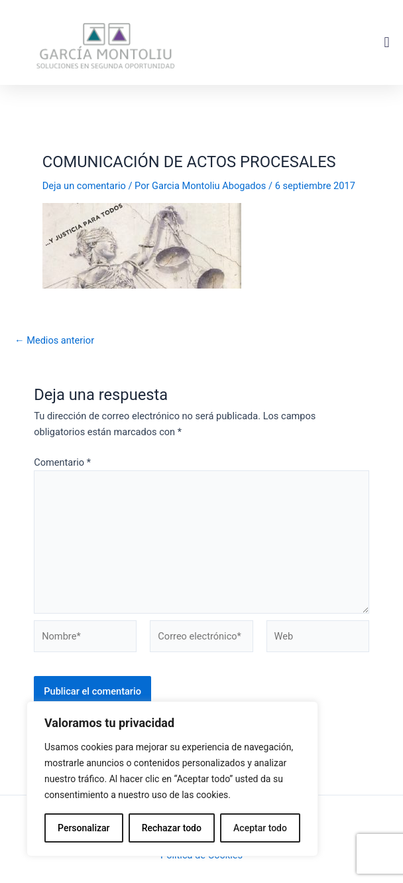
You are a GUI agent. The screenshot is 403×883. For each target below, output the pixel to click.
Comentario (62, 462)
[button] (386, 43)
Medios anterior (54, 341)
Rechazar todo (172, 828)
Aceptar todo (260, 828)
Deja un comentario (84, 186)
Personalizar (83, 828)
